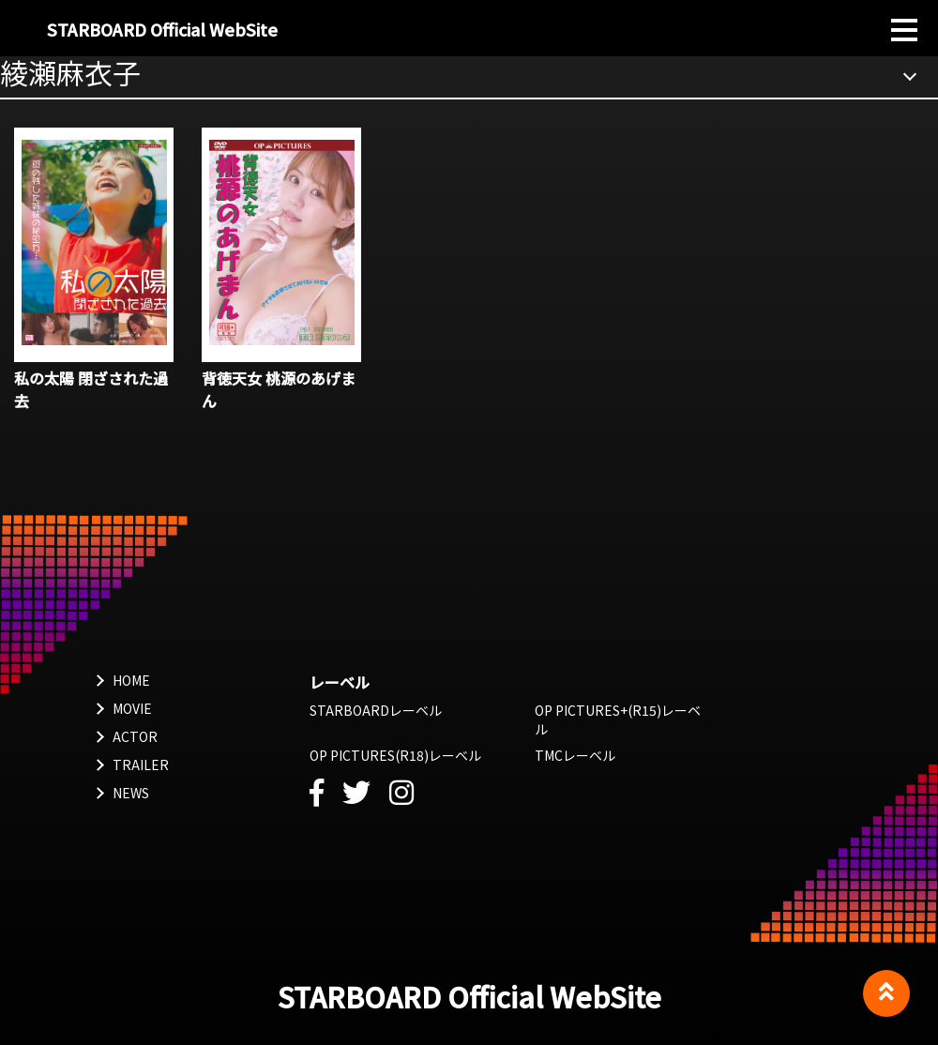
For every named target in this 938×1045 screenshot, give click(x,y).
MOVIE (132, 708)
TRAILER (141, 764)
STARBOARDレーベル (376, 710)
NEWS (131, 792)
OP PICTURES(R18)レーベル (395, 755)
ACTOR (135, 736)
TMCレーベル (575, 755)
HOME (131, 680)
